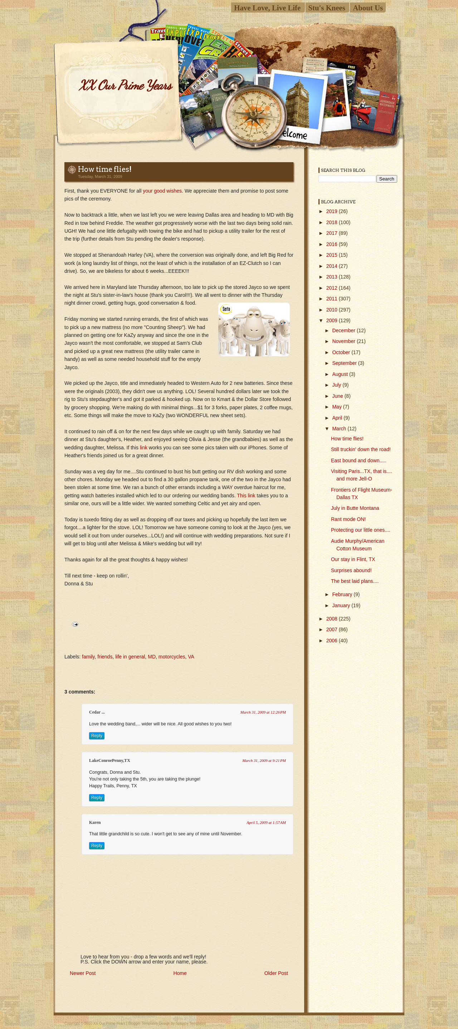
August (340, 374)
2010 (332, 310)
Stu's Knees (326, 8)
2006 (332, 640)
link (144, 447)
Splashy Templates (191, 1023)
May (337, 407)
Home (179, 973)
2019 (332, 211)
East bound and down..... (358, 460)
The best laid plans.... (355, 581)
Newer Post (83, 973)
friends (104, 657)
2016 (332, 244)
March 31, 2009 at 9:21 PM (264, 760)
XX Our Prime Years (125, 85)
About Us (368, 8)
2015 (332, 255)
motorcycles (172, 657)
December (344, 330)
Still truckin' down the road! (361, 449)
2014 (332, 266)
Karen (95, 822)
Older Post (276, 973)
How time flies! (105, 169)
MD (152, 657)
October (341, 352)
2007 (332, 629)
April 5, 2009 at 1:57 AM (266, 822)
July (337, 385)
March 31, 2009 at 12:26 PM (263, 712)
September (345, 363)
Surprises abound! (351, 570)
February (343, 594)
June (338, 396)
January (341, 605)
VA (191, 657)
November (344, 341)
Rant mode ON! (348, 519)
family (88, 657)
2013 (332, 277)
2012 (332, 288)
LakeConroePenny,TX (109, 760)
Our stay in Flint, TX (353, 559)
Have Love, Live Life (267, 8)
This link (246, 495)
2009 (332, 320)
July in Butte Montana (355, 508)
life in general (130, 657)
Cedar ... (97, 712)
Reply (96, 735)
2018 (332, 222)
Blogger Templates (143, 1023)
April (338, 418)
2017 (332, 233)
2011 (332, 298)
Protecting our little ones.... (360, 530)
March (339, 428)
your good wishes (162, 191)
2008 (332, 619)
